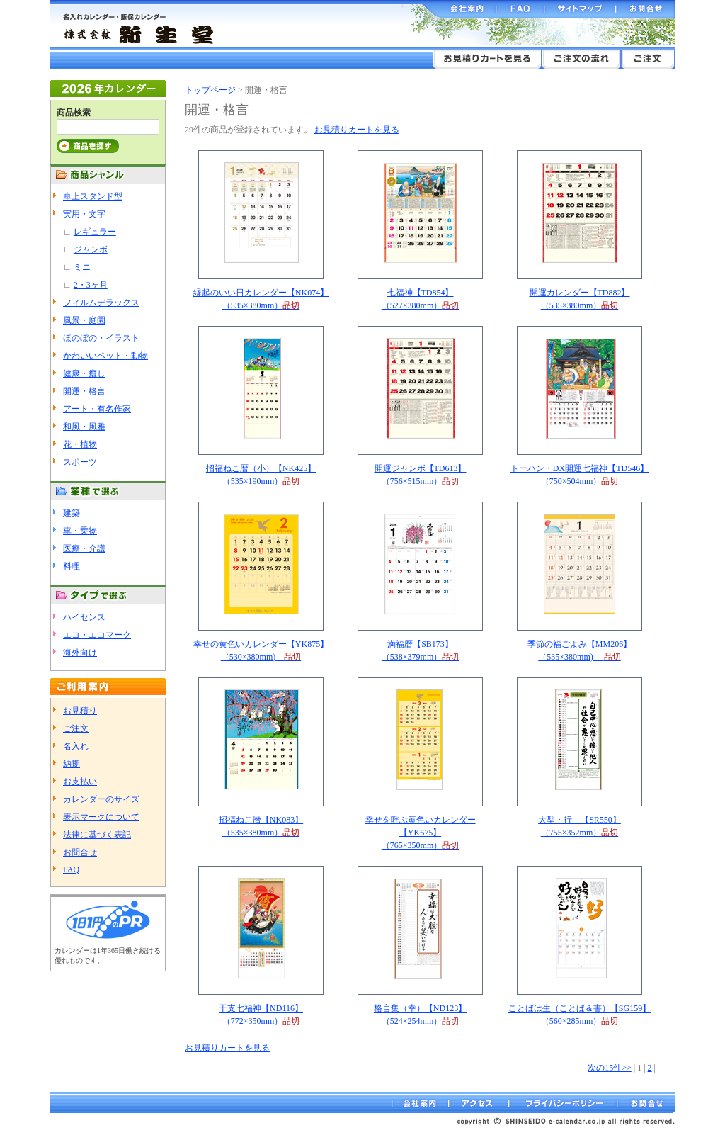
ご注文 (76, 728)
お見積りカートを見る (356, 130)
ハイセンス (84, 617)
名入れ (76, 746)
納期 (71, 764)
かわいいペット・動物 (105, 356)
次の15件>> (610, 1068)
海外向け (80, 653)
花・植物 (80, 444)
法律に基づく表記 (97, 835)
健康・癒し (84, 373)
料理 (71, 566)
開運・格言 (84, 391)
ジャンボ (91, 249)
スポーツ (80, 462)
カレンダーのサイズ (101, 799)
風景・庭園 (84, 320)
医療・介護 (84, 548)
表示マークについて (101, 817)
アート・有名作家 (97, 409)
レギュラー (95, 232)
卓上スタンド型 (92, 196)
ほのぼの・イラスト (101, 338)
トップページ (210, 90)
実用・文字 (84, 214)
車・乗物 (80, 531)
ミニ (82, 267)
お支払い (80, 781)
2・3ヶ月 (91, 285)
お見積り (80, 711)
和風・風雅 (84, 427)
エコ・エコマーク (97, 635)
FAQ (71, 869)
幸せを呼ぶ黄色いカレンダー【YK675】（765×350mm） (420, 832)
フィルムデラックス (101, 303)
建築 (71, 513)
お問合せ (80, 852)
